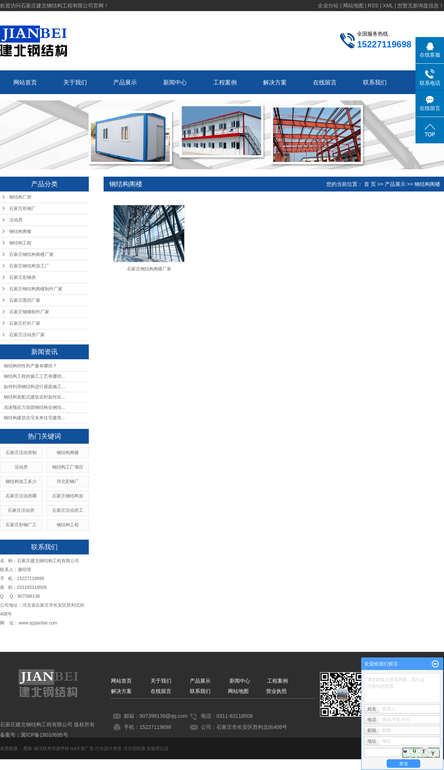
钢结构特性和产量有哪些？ (30, 366)
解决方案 (275, 82)
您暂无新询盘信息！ (420, 6)
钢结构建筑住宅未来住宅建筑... (34, 417)
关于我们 (75, 82)
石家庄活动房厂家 (27, 334)
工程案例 (225, 82)
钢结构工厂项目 (67, 467)
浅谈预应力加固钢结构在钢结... (34, 407)
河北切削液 (134, 748)
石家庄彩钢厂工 (21, 524)
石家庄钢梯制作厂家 (29, 311)
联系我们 (375, 82)
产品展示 (125, 82)
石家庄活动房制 (21, 452)
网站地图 (353, 6)
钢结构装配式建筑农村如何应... (34, 397)
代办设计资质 (108, 748)
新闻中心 (175, 82)
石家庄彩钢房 (22, 277)
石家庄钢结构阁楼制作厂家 (36, 288)
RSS (373, 6)
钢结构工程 (20, 243)
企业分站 (328, 6)
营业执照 (276, 691)
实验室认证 (158, 748)
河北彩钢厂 (68, 481)
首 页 (370, 184)
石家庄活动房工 (67, 510)
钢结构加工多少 (21, 481)
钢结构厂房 (20, 197)
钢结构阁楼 (20, 231)
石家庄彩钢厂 (22, 208)
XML (388, 6)
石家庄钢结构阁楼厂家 (31, 254)
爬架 (27, 748)
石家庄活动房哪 (21, 496)
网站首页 (25, 82)
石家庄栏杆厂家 (24, 323)
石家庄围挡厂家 (24, 300)
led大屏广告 (82, 748)
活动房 (16, 220)
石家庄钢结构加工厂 (29, 266)
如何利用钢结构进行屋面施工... (34, 386)
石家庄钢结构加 (67, 496)
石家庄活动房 (21, 510)
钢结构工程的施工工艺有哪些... (34, 376)
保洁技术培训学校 (51, 748)
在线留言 (325, 82)
